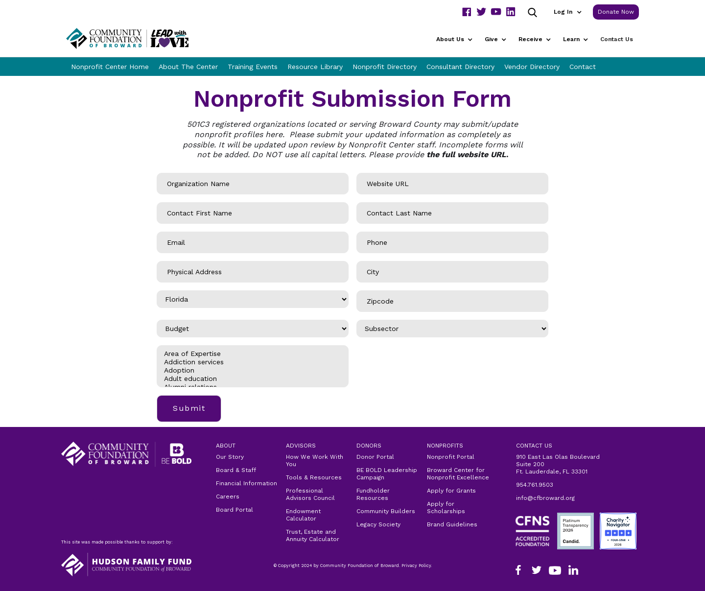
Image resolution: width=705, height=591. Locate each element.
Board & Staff (236, 470)
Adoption (252, 370)
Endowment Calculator (303, 515)
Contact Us (616, 39)
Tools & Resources (314, 477)
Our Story (230, 456)
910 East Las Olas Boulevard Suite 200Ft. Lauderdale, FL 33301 (558, 464)
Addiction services (252, 362)
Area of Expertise (252, 354)
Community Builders (385, 511)
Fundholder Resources (373, 494)
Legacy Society (378, 524)
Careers (227, 496)
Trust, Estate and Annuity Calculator (312, 535)
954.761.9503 (534, 484)
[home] (139, 38)
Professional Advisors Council (310, 494)
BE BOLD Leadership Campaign (386, 474)
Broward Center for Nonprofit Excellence (458, 474)
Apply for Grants (451, 490)
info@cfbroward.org (545, 498)
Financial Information (246, 483)
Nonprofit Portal (450, 456)
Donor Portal (375, 456)
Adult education (252, 379)
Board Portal (234, 509)
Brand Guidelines (452, 524)
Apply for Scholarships (446, 507)
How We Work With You (314, 460)
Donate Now (616, 11)
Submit (189, 408)
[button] (567, 12)
